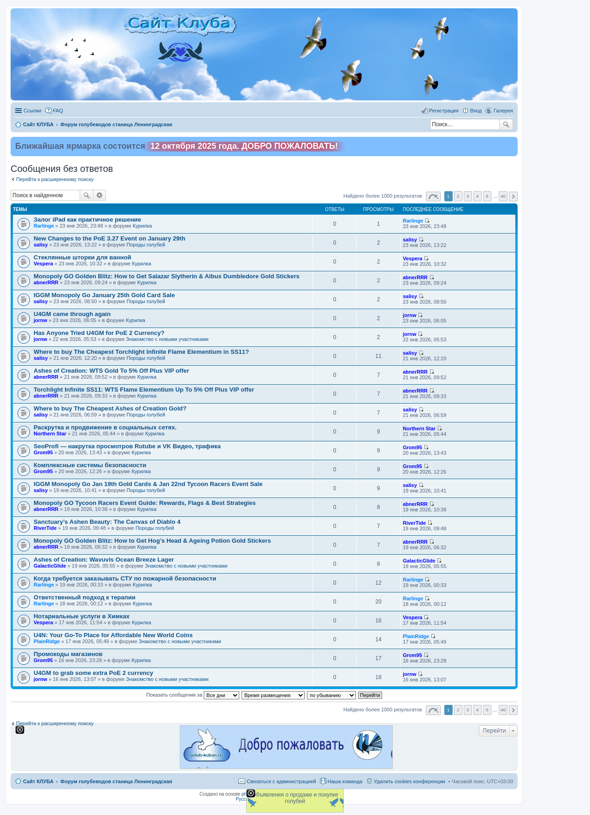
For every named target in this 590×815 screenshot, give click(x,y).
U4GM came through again (72, 314)
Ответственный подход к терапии (85, 597)
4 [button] (477, 196)
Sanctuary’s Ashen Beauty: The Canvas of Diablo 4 (107, 521)
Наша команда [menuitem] (345, 781)
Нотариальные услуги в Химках (82, 616)
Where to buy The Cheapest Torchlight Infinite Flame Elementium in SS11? (141, 351)
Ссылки (32, 110)
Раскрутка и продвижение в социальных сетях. (105, 427)
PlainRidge (47, 641)
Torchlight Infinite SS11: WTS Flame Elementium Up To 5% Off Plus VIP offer (144, 389)
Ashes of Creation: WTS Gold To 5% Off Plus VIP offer (111, 370)
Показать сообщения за (192, 695)
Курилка (142, 226)
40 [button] (503, 196)
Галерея (503, 110)
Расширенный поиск (100, 195)
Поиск (506, 124)
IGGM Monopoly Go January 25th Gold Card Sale (104, 295)
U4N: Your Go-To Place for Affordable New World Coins (113, 635)
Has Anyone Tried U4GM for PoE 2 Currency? (99, 332)
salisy (41, 244)
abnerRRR (46, 282)
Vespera (43, 263)
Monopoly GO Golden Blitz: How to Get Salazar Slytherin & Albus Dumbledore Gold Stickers (167, 276)
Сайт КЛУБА (38, 781)
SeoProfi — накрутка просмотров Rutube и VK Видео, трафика (127, 446)
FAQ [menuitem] (58, 110)
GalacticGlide (50, 566)
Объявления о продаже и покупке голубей (295, 798)
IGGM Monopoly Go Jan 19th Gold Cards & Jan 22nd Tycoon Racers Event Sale (148, 484)
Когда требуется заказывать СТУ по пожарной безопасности (125, 578)
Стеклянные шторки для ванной (82, 257)
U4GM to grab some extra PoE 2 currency (93, 672)
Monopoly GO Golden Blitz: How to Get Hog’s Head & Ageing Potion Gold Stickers (152, 540)
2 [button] (458, 196)
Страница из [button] (433, 196)
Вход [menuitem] (476, 110)
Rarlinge (44, 226)
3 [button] (467, 196)
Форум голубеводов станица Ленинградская (116, 781)
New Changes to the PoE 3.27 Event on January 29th (109, 238)
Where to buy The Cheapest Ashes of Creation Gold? (110, 408)
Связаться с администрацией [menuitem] (281, 781)
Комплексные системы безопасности (90, 465)
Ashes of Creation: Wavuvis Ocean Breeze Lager (104, 559)
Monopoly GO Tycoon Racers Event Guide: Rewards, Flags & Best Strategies (145, 502)
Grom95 (43, 452)
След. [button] (513, 196)
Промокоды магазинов (68, 654)
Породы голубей (146, 244)
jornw (40, 320)
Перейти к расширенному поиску (55, 179)
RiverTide (45, 528)
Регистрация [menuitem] (444, 110)
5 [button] (487, 196)
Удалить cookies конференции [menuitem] (409, 781)
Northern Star (50, 433)
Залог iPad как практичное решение (87, 219)
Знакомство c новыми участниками (167, 339)
